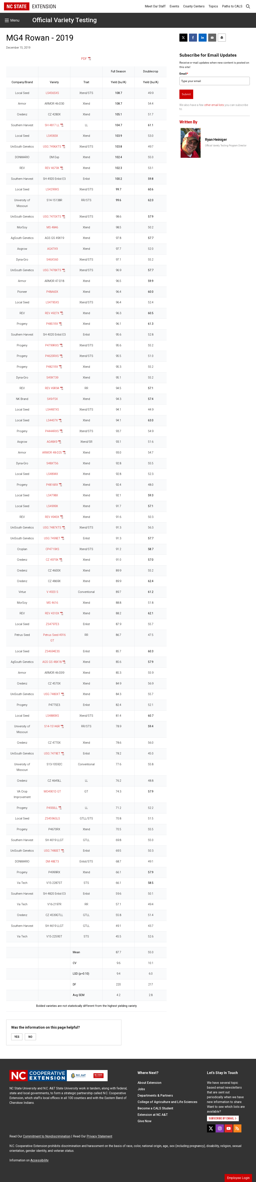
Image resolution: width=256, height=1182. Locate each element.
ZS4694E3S (52, 651)
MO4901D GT (52, 791)
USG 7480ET (52, 850)
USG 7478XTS (52, 270)
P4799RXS (52, 345)
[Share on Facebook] (193, 38)
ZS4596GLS (52, 818)
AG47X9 (52, 249)
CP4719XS (52, 549)
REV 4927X (52, 313)
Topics (213, 6)
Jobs (141, 1089)
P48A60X (52, 292)
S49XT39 (52, 377)
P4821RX (52, 367)
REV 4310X (52, 613)
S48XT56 (52, 463)
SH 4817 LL (52, 125)
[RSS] (237, 1128)
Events (174, 6)
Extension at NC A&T (153, 1115)
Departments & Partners (155, 1095)
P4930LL (52, 808)
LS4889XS (52, 715)
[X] (211, 1128)
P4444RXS (52, 431)
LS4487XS (52, 409)
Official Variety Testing (64, 20)
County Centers (194, 6)
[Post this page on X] (183, 38)
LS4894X (52, 474)
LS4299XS (52, 189)
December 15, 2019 (18, 47)
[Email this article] (212, 38)
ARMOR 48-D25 (52, 452)
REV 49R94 (52, 388)
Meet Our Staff (155, 6)
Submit (186, 94)
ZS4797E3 (52, 624)
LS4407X (52, 420)
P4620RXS (52, 356)
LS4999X (52, 506)
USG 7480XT (52, 694)
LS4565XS (52, 93)
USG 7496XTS (52, 146)
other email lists (214, 105)
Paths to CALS (232, 6)
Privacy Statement (99, 1136)
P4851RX (52, 324)
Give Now (144, 1121)
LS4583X (52, 136)
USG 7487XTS (52, 527)
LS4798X (52, 495)
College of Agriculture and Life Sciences (167, 1102)
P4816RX (52, 485)
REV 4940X (52, 517)
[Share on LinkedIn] (203, 38)
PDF (84, 59)
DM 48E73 (52, 861)
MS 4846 (52, 227)
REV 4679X (52, 168)
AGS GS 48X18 (52, 662)
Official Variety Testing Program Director (225, 145)
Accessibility (39, 1160)
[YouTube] (229, 1128)
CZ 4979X (52, 560)
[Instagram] (220, 1128)
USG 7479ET (52, 753)
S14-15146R (52, 726)
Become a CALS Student (155, 1108)
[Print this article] (222, 38)
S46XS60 (52, 259)
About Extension (149, 1083)
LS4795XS (52, 302)
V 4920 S (52, 592)
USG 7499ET (52, 538)
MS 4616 (52, 602)
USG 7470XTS (52, 216)
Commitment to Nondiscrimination (46, 1136)
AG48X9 (52, 442)
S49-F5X (52, 399)
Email (183, 73)
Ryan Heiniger (216, 139)
